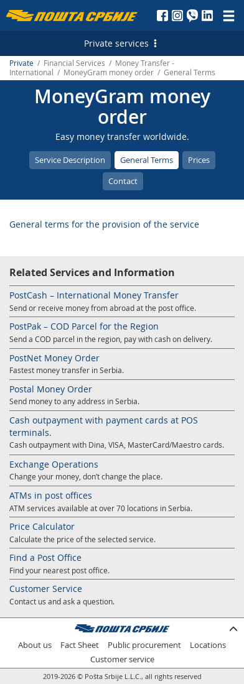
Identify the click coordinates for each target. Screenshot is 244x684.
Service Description (70, 159)
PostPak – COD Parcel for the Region (84, 326)
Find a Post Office (45, 557)
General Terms (146, 159)
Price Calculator (42, 526)
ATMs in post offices (50, 495)
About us (35, 645)
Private (21, 63)
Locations (208, 645)
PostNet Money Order (54, 358)
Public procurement (144, 645)
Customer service (122, 659)
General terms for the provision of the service (104, 224)
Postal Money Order (50, 389)
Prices (199, 159)
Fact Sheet (79, 645)
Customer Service (45, 588)
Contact (123, 181)
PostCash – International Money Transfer (94, 295)
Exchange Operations (53, 464)
